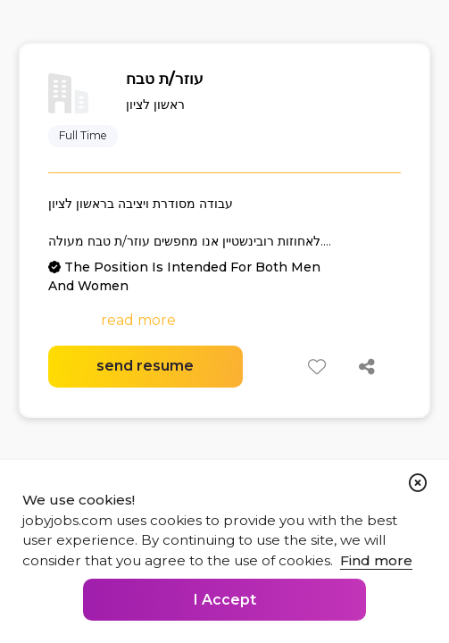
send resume (145, 365)
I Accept (225, 599)
